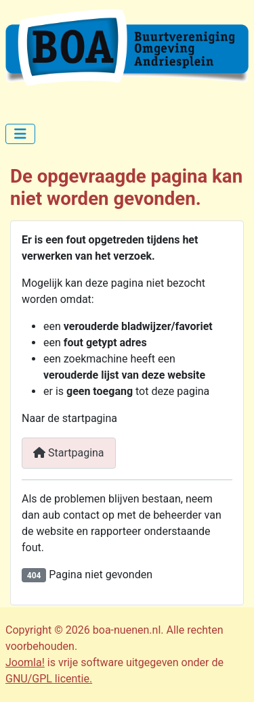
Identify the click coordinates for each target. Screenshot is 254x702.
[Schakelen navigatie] (20, 134)
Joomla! (25, 662)
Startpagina (68, 452)
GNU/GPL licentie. (48, 678)
